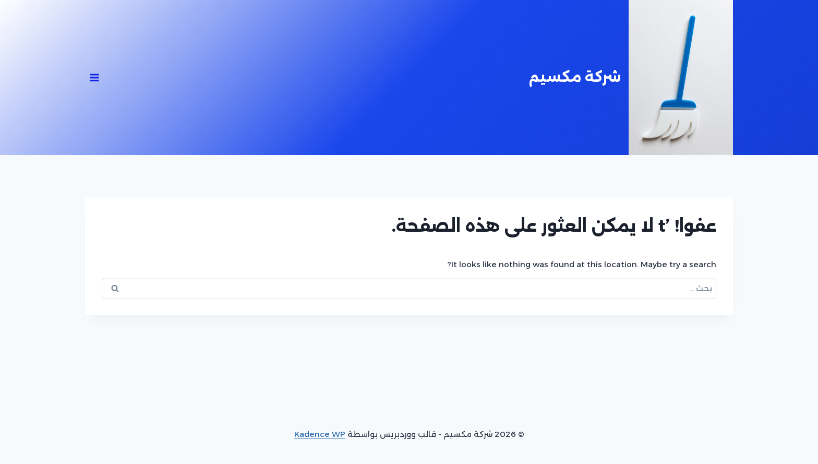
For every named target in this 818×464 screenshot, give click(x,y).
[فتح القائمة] (94, 77)
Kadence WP (319, 434)
